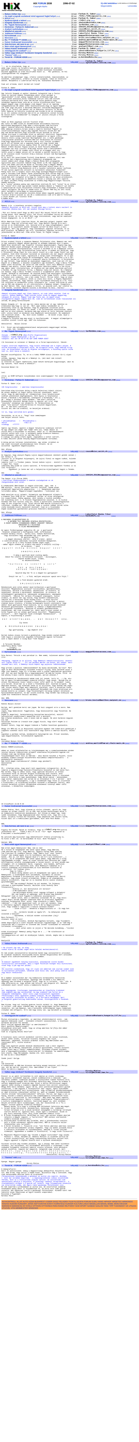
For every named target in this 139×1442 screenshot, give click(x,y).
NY (24, 1437)
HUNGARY (22, 1435)
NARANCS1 (17, 1437)
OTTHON (37, 1437)
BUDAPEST (40, 1433)
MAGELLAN (94, 1435)
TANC (106, 1437)
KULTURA (78, 1435)
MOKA (117, 1435)
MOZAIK (123, 1435)
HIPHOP (107, 1433)
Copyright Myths (40, 6)
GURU (94, 1433)
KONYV (50, 1435)
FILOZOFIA (78, 1433)
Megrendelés (106, 6)
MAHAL (103, 1435)
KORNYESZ (59, 1435)
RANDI (61, 1437)
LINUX (86, 1435)
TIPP (111, 1437)
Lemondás (132, 6)
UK (127, 1437)
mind (23, 14)
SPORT (83, 1437)
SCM (77, 1437)
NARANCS (6, 1437)
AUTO (25, 1433)
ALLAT (19, 1433)
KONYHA (42, 1435)
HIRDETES (117, 1433)
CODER (48, 1433)
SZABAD (91, 1437)
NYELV (29, 1437)
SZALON (99, 1437)
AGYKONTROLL (9, 1433)
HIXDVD (5, 1435)
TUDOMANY (119, 1437)
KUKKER (69, 1435)
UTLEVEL (6, 1439)
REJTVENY (70, 1437)
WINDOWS (33, 1439)
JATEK (30, 1435)
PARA (55, 1437)
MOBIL (110, 1435)
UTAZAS (132, 1437)
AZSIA (31, 1433)
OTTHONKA (46, 1437)
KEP (36, 1435)
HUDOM (13, 1435)
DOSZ (55, 1433)
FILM (71, 1433)
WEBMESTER (21, 1439)
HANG (100, 1433)
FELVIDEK (63, 1433)
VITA (13, 1439)
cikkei (98, 14)
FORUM (42, 3)
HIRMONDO (127, 1433)
